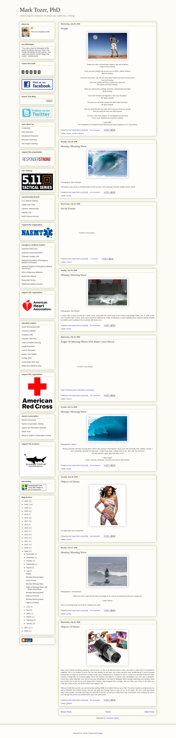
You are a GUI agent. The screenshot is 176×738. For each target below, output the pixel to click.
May (28, 610)
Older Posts (149, 712)
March (29, 617)
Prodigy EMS (27, 358)
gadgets (69, 703)
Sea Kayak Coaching (30, 144)
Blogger (100, 733)
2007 (26, 628)
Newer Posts (66, 712)
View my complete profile (40, 32)
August (29, 568)
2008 (26, 551)
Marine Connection (29, 420)
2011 (26, 541)
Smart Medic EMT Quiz (30, 362)
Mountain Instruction (29, 140)
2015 (26, 528)
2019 (26, 514)
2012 (26, 538)
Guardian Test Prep (29, 339)
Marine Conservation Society (33, 424)
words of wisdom (78, 133)
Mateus (74, 444)
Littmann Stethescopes (30, 209)
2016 (26, 524)
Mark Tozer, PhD (40, 9)
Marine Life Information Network (34, 428)
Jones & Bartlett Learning (31, 343)
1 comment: (94, 259)
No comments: (95, 130)
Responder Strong (29, 280)
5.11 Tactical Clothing (30, 201)
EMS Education (27, 132)
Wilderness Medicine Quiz (31, 366)
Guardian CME (27, 335)
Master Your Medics (29, 354)
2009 (26, 548)
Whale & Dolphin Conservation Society (36, 435)
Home (108, 712)
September (30, 564)
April (28, 613)
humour (69, 262)
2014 (26, 531)
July (28, 571)
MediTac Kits (26, 213)
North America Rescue (30, 216)
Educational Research (30, 136)
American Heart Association (32, 253)
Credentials (26, 128)
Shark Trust (26, 432)
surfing (68, 196)
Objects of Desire (70, 481)
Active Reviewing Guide (31, 327)
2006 (26, 631)
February (30, 620)
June (28, 607)
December (30, 554)
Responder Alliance (29, 276)
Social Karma (68, 208)
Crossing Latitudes (29, 331)
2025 (26, 501)
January (29, 624)
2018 (26, 518)
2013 (26, 535)
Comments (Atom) (112, 718)
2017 (26, 521)
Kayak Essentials (28, 346)
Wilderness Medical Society (32, 284)
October (29, 561)
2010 (26, 545)
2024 (26, 504)
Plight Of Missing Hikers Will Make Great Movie (87, 341)
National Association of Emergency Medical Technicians (35, 261)
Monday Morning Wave (73, 146)
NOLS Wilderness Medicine (32, 272)
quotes (68, 133)
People (64, 28)
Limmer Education (28, 350)
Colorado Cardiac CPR (30, 256)
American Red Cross (29, 249)
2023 (26, 508)
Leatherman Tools (28, 205)
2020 (26, 511)
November (30, 558)
